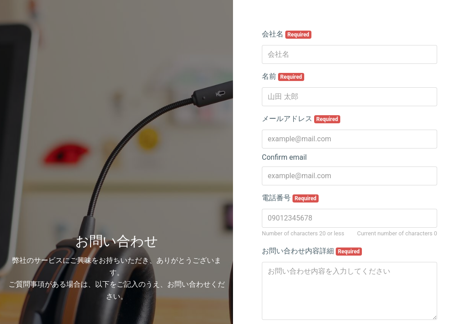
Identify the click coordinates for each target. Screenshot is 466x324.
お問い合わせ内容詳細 (312, 251)
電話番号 (290, 198)
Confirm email (284, 157)
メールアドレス (301, 118)
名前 (283, 76)
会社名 (286, 34)
